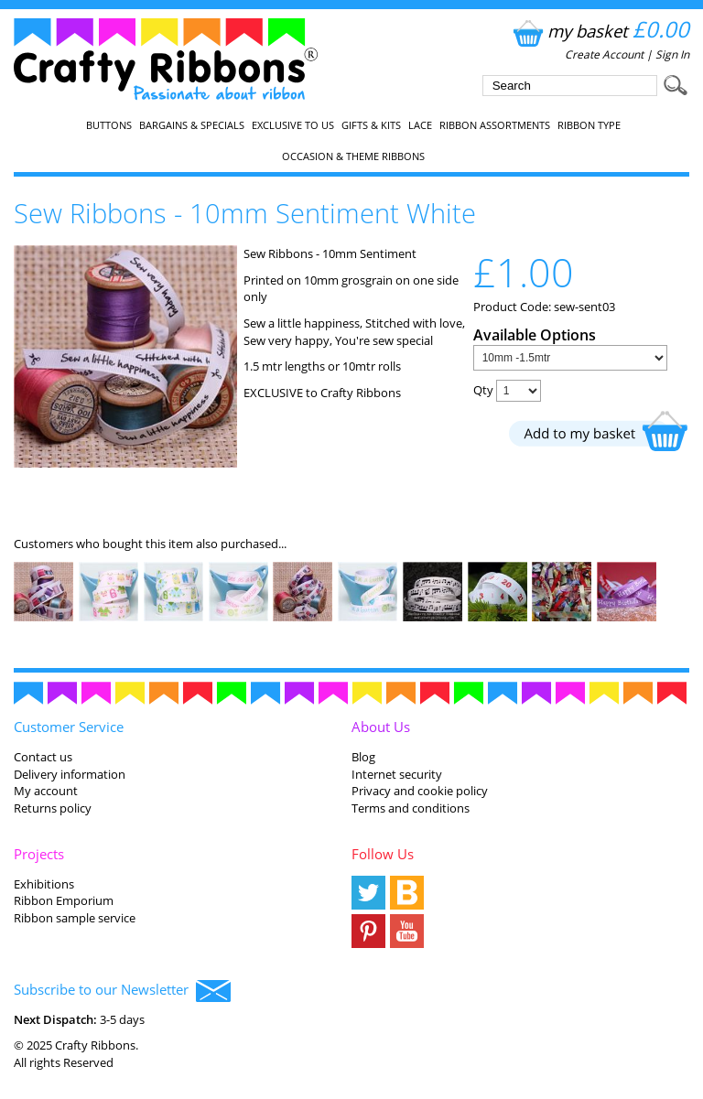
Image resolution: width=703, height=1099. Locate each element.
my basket (599, 30)
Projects (39, 854)
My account (46, 790)
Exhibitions (44, 884)
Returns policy (53, 808)
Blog (363, 757)
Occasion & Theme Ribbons (353, 156)
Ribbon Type (589, 125)
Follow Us (383, 854)
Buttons (109, 125)
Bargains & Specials (191, 125)
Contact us (43, 757)
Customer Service (69, 726)
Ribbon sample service (74, 918)
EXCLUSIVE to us (293, 125)
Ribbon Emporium (64, 900)
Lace (420, 125)
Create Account (604, 54)
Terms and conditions (411, 808)
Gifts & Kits (371, 125)
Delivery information (69, 774)
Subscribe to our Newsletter (122, 991)
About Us (381, 726)
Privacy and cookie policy (420, 790)
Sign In (672, 54)
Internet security (397, 774)
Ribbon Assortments (494, 125)
